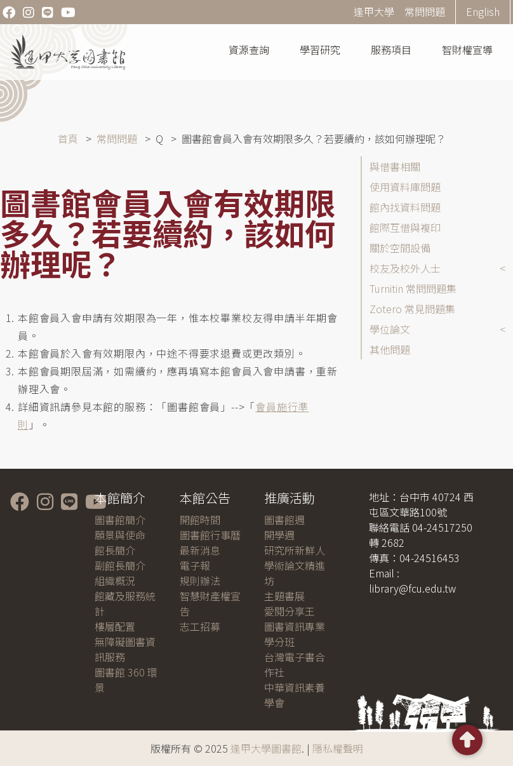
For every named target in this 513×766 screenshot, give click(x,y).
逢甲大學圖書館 (266, 748)
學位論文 (390, 329)
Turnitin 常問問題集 (413, 288)
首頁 (68, 138)
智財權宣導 (467, 49)
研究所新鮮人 (294, 550)
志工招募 (200, 626)
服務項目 (391, 49)
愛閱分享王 (289, 611)
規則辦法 (200, 580)
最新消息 (200, 550)
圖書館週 (284, 519)
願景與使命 (120, 534)
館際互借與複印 (405, 227)
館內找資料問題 (405, 207)
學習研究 (320, 49)
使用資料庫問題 (405, 186)
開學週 (279, 534)
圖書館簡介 (120, 519)
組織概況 (115, 580)
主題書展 (284, 595)
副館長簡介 (120, 565)
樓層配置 (115, 626)
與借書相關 (395, 166)
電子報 (195, 565)
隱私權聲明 (337, 748)
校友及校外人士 (405, 268)
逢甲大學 (374, 11)
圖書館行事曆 (210, 534)
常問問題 (424, 11)
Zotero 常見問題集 (412, 308)
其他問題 (390, 349)
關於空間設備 (400, 247)
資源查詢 (249, 49)
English (483, 11)
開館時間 (200, 519)
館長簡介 (115, 550)
